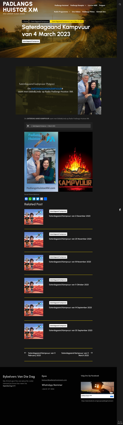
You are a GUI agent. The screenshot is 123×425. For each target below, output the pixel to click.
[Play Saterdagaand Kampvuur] (28, 126)
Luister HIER (92, 5)
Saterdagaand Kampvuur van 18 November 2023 (70, 262)
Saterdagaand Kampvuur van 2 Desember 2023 (69, 216)
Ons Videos (76, 12)
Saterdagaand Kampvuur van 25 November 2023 (70, 239)
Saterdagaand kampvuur (31, 41)
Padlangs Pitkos (88, 12)
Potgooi (102, 5)
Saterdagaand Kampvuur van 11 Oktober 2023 (69, 284)
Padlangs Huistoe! (62, 5)
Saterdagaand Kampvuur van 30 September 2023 (70, 330)
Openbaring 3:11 (9, 386)
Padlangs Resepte (77, 5)
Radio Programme (61, 12)
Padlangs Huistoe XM (20, 6)
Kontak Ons (101, 12)
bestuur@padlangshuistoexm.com (54, 380)
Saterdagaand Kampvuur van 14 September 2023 (70, 307)
